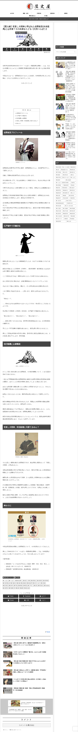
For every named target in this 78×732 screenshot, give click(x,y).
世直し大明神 (27, 581)
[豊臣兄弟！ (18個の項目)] (71, 203)
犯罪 (35, 586)
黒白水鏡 (27, 589)
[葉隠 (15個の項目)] (67, 219)
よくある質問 (29, 727)
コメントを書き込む (27, 713)
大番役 (43, 584)
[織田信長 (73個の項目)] (73, 170)
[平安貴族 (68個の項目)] (59, 172)
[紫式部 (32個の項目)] (59, 188)
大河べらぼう (37, 584)
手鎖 (15, 586)
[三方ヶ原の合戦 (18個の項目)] (70, 206)
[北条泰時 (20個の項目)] (66, 198)
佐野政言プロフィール (22, 113)
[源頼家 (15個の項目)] (73, 216)
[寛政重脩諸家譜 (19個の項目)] (61, 203)
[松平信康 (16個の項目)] (66, 211)
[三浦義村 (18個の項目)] (66, 208)
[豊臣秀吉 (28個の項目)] (59, 190)
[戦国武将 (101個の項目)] (73, 167)
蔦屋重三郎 (12, 589)
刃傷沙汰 (13, 584)
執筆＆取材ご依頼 (38, 727)
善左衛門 (29, 584)
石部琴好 (5, 589)
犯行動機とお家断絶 (21, 118)
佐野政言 (39, 581)
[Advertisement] (27, 58)
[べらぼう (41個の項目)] (73, 177)
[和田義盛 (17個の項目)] (73, 208)
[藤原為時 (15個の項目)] (73, 214)
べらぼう (5, 581)
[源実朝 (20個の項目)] (73, 198)
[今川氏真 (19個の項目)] (71, 201)
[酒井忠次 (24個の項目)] (73, 190)
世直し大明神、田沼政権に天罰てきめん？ (27, 121)
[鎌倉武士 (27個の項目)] (66, 190)
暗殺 (25, 586)
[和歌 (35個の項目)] (73, 183)
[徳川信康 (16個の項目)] (59, 211)
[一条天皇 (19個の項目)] (61, 201)
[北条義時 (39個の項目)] (71, 180)
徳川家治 (5, 586)
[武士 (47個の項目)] (73, 175)
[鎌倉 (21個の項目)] (65, 195)
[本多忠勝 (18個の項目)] (60, 206)
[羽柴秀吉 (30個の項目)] (65, 188)
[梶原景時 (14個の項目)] (61, 221)
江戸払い (30, 586)
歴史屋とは (22, 727)
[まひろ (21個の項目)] (73, 193)
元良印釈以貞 (6, 584)
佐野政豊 (46, 581)
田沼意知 (46, 586)
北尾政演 (23, 584)
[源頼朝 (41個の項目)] (60, 180)
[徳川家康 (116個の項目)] (59, 167)
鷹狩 (21, 589)
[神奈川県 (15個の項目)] (67, 216)
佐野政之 (33, 581)
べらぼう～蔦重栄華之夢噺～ (15, 581)
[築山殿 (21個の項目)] (59, 195)
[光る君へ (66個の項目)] (66, 172)
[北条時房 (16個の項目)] (59, 214)
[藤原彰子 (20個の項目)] (59, 198)
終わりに (18, 124)
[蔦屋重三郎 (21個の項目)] (66, 193)
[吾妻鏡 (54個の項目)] (59, 175)
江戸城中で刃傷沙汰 (21, 116)
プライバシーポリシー (64, 727)
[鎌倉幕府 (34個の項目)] (66, 185)
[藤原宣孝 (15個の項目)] (66, 214)
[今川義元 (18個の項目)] (59, 208)
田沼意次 (40, 586)
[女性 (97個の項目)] (58, 170)
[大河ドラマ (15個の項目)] (60, 219)
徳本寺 (11, 586)
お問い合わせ (47, 727)
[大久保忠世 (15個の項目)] (59, 216)
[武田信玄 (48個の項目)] (66, 175)
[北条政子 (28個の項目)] (72, 188)
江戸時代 (17, 578)
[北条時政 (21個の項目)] (72, 195)
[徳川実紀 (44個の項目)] (59, 177)
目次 (24, 110)
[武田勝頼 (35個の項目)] (59, 185)
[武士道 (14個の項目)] (71, 221)
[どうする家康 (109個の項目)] (66, 167)
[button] (75, 52)
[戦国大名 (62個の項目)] (73, 172)
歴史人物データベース (8, 578)
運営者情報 (55, 727)
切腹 (18, 584)
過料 (17, 589)
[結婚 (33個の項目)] (73, 185)
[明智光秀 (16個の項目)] (73, 211)
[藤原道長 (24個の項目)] (59, 193)
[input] (65, 52)
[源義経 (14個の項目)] (73, 219)
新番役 (21, 586)
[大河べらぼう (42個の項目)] (66, 177)
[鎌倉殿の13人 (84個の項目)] (65, 170)
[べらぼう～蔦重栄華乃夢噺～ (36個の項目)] (63, 183)
